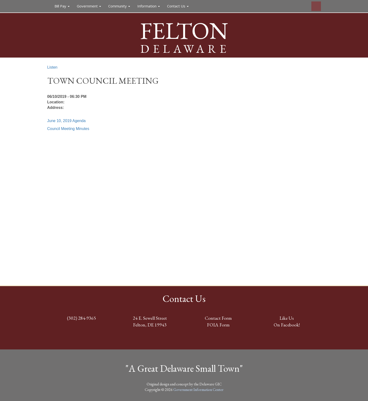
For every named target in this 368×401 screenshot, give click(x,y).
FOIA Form (218, 325)
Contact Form (218, 318)
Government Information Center (198, 389)
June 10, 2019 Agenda (66, 121)
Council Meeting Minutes (68, 129)
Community (119, 6)
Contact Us (178, 6)
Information (148, 6)
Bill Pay (62, 6)
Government (89, 6)
